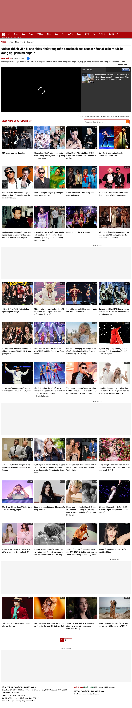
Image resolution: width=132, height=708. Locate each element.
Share (125, 70)
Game (79, 34)
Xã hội (111, 34)
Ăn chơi (102, 34)
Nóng (16, 34)
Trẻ (63, 34)
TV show (40, 34)
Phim (31, 34)
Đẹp (56, 34)
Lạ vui (70, 34)
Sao (23, 34)
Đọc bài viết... (123, 65)
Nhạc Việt (30, 42)
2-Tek (87, 34)
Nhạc (49, 34)
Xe (94, 34)
